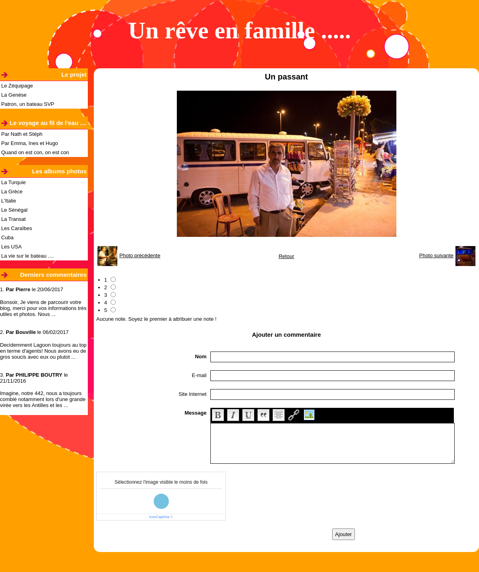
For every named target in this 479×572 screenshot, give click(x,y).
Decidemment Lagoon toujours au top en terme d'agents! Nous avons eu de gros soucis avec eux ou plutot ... (43, 351)
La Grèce (11, 192)
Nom (200, 356)
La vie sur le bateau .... (27, 256)
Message (195, 413)
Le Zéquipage (17, 86)
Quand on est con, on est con (35, 152)
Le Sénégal (14, 210)
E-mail (199, 375)
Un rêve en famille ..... (239, 30)
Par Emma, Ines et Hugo (29, 143)
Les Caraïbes (16, 228)
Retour (286, 256)
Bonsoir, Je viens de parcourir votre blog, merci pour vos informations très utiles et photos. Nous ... (43, 308)
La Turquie (13, 182)
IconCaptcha (159, 517)
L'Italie (8, 201)
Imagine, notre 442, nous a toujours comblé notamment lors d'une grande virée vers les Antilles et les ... (42, 399)
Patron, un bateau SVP (27, 104)
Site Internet (192, 394)
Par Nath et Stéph (21, 134)
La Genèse (14, 95)
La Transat (13, 219)
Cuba (7, 237)
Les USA (11, 247)
